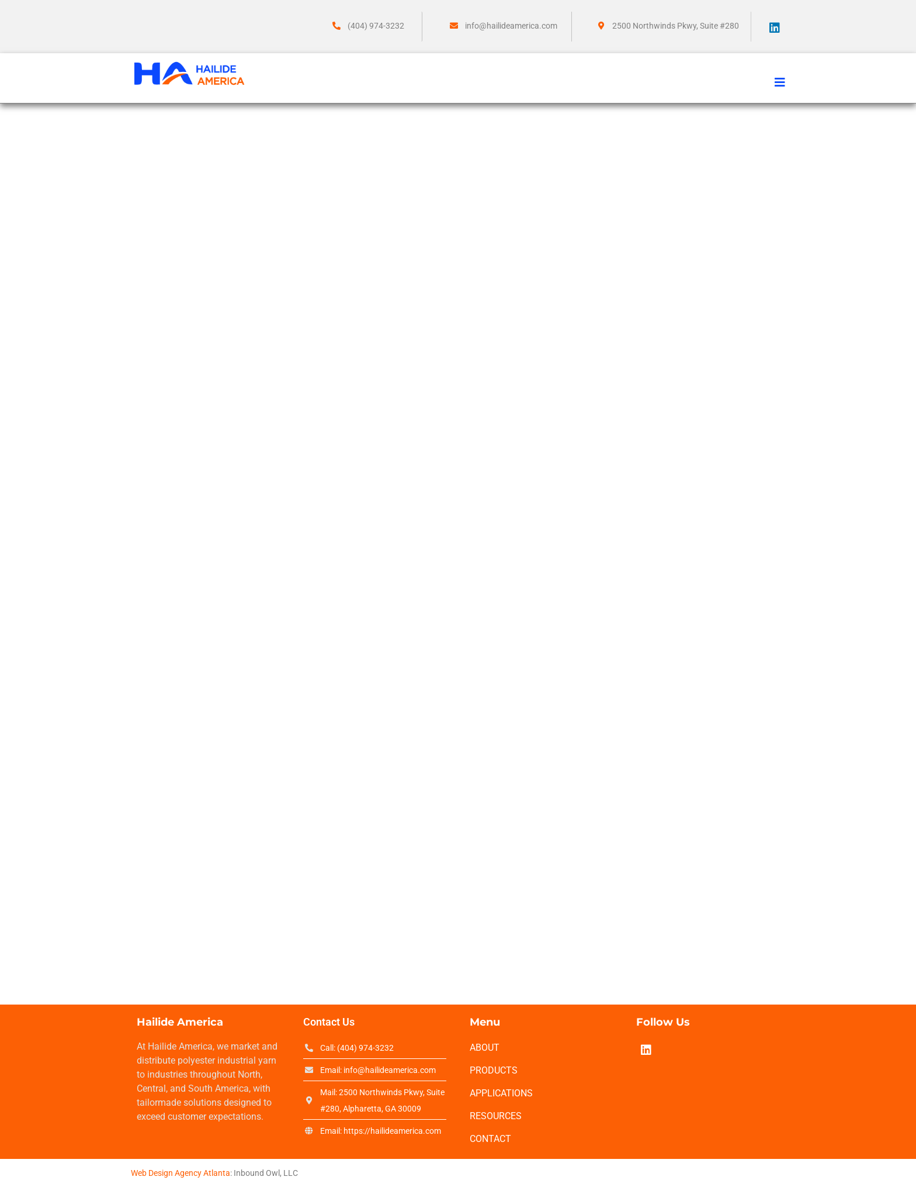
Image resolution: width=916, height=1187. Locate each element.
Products (494, 1070)
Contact (490, 1138)
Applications (501, 1093)
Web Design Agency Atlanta (180, 1173)
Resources (496, 1116)
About (484, 1047)
